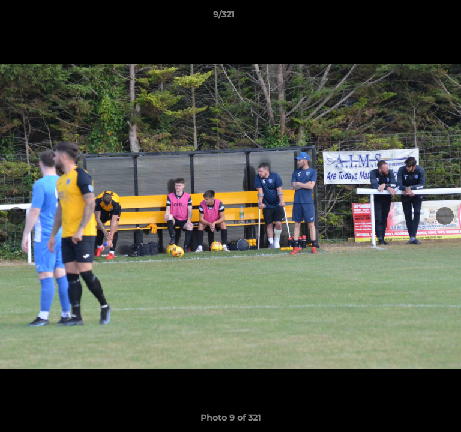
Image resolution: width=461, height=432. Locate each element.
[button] (418, 17)
